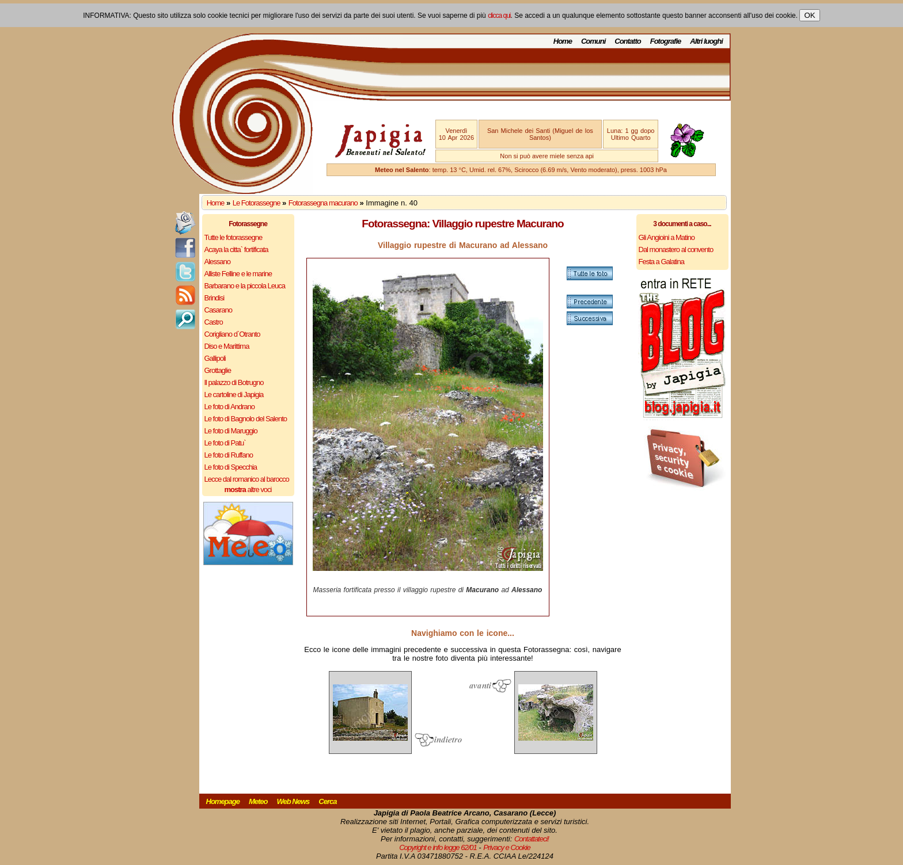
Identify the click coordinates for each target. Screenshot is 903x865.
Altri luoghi (706, 41)
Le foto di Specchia (230, 467)
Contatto (627, 41)
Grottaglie (217, 370)
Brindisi (214, 298)
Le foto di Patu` (225, 443)
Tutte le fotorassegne (233, 237)
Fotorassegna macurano (323, 203)
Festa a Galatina (661, 261)
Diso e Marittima (226, 346)
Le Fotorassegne (256, 203)
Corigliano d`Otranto (232, 334)
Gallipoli (215, 358)
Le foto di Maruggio (230, 430)
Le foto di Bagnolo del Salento (245, 418)
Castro (213, 322)
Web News (293, 801)
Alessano (217, 261)
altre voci (248, 489)
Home (562, 41)
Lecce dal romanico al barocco (246, 479)
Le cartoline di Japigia (234, 394)
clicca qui (499, 16)
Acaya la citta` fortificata (236, 249)
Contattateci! (531, 838)
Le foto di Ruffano (228, 455)
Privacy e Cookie (506, 847)
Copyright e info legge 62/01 (438, 847)
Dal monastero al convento (676, 249)
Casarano (218, 310)
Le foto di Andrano (229, 406)
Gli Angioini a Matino (667, 237)
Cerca (327, 801)
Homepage (223, 801)
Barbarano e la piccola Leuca (244, 285)
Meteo (258, 801)
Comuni (593, 41)
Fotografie (665, 41)
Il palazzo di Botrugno (234, 382)
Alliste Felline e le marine (238, 273)
